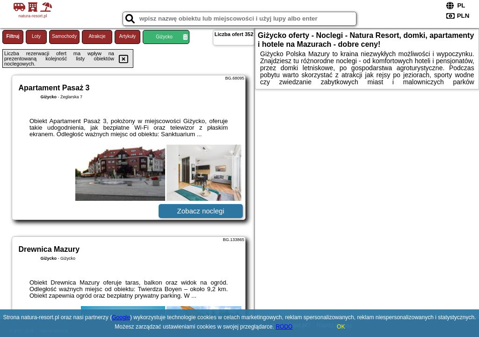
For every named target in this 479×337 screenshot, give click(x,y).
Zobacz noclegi (201, 211)
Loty (36, 36)
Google (121, 317)
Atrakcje (96, 36)
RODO (284, 326)
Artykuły (127, 36)
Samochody (64, 36)
